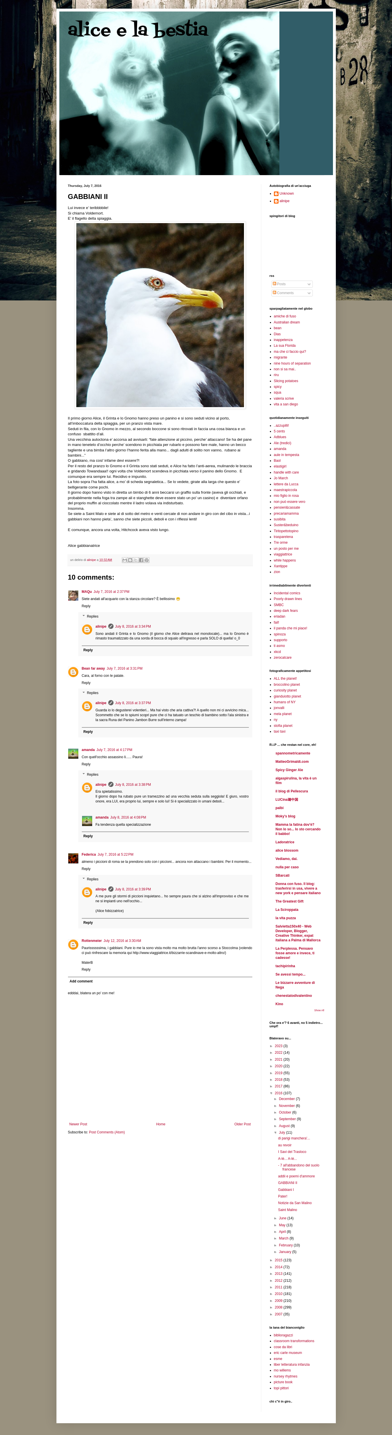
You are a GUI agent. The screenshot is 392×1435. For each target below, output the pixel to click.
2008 (279, 1307)
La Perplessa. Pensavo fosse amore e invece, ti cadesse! (295, 953)
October (285, 1112)
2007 (279, 1314)
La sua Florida (285, 346)
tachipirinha (285, 966)
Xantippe (280, 566)
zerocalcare (283, 658)
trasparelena (283, 537)
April (283, 1232)
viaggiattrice (283, 554)
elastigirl (280, 466)
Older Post (242, 1124)
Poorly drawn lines (288, 599)
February (286, 1245)
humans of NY (285, 702)
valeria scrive (284, 398)
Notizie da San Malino (295, 1203)
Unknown (287, 193)
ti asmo (279, 646)
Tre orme (281, 543)
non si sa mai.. (285, 369)
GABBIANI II (287, 1183)
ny (276, 720)
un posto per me (286, 549)
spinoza (280, 634)
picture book (283, 1382)
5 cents (279, 431)
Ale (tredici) (282, 443)
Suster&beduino (286, 525)
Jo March (281, 478)
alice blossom (287, 850)
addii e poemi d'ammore (296, 1176)
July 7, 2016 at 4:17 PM (114, 750)
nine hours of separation (292, 363)
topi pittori (281, 1388)
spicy (278, 387)
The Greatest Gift (290, 901)
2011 (279, 1287)
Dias (277, 334)
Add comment (81, 981)
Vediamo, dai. (287, 859)
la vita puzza (286, 918)
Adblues (280, 437)
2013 (279, 1274)
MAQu (87, 592)
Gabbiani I (286, 1190)
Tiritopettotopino (286, 531)
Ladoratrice (285, 842)
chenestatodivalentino (294, 996)
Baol (277, 461)
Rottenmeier (92, 941)
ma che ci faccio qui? (290, 352)
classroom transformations (294, 1341)
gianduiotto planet (287, 696)
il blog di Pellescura (292, 791)
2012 (279, 1281)
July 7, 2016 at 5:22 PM (115, 854)
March (284, 1238)
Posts (279, 284)
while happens (285, 560)
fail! (276, 622)
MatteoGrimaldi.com (292, 762)
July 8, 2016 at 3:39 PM (133, 889)
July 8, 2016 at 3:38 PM (133, 785)
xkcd (277, 652)
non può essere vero (289, 502)
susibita (280, 519)
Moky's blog (286, 816)
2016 (279, 1093)
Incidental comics (287, 593)
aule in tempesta (286, 455)
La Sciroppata (287, 910)
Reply (86, 606)
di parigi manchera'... (294, 1138)
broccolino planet (287, 685)
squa (277, 392)
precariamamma (286, 513)
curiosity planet (285, 690)
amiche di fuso (285, 316)
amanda (88, 750)
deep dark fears (286, 611)
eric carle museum (288, 1353)
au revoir (284, 1145)
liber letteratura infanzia (292, 1365)
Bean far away (93, 668)
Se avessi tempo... (291, 974)
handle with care (286, 472)
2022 (279, 1053)
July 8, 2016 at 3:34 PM (133, 626)
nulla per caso (287, 867)
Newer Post (78, 1124)
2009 (279, 1301)
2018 (279, 1080)
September (288, 1119)
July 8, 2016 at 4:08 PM (128, 817)
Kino (279, 1004)
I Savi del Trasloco (292, 1152)
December (287, 1099)
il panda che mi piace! (290, 628)
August (285, 1126)
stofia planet (283, 726)
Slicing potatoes (286, 381)
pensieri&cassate (287, 507)
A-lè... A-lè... (287, 1159)
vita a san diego (286, 404)
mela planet (283, 714)
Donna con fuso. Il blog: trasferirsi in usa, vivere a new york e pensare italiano (298, 888)
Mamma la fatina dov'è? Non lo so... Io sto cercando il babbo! (298, 829)
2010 (279, 1294)
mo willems (282, 1370)
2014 (279, 1267)
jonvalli (279, 708)
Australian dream (287, 322)
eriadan (279, 616)
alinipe (101, 626)
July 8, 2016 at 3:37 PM (133, 703)
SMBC (279, 605)
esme (278, 1359)
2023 (279, 1046)
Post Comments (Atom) (107, 1132)
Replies (93, 616)
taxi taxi (280, 731)
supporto (280, 640)
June (283, 1218)
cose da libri (283, 1347)
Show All (319, 1010)
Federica (89, 854)
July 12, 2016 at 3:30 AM (122, 941)
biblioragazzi (283, 1335)
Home (160, 1124)
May (282, 1225)
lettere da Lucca (286, 484)
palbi (280, 808)
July (282, 1133)
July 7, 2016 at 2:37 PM (111, 592)
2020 (279, 1066)
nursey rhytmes (286, 1376)
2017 (279, 1086)
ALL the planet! (285, 679)
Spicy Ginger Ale (289, 770)
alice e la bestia (138, 31)
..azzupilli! (281, 426)
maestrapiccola (285, 490)
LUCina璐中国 (287, 800)
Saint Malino (287, 1210)
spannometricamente (293, 753)
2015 (279, 1260)
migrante (280, 357)
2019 (279, 1073)
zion (277, 572)
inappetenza (283, 340)
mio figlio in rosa (286, 496)
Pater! (282, 1196)
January (285, 1252)
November (287, 1106)
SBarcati (283, 875)
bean (278, 328)
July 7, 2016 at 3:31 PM (124, 668)
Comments (283, 293)
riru (276, 375)
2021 (279, 1059)
